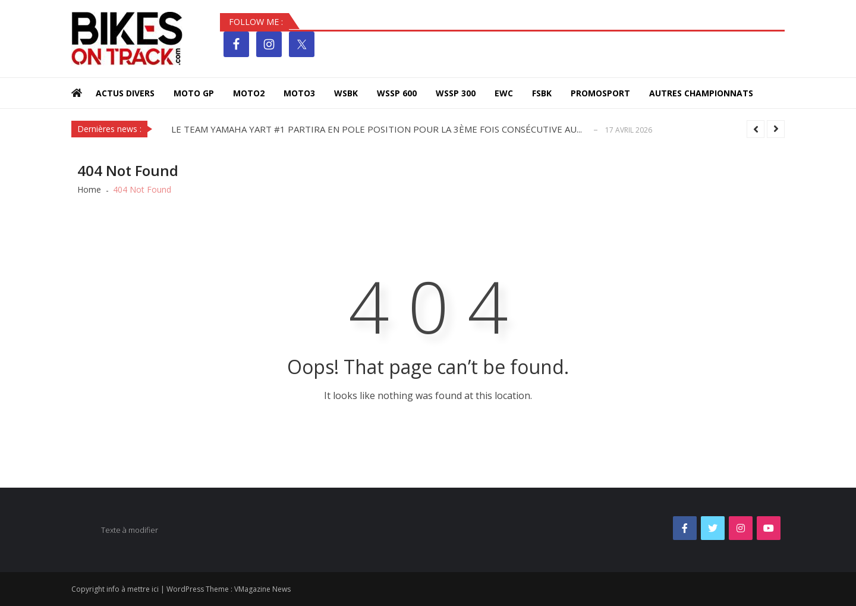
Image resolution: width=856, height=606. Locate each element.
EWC (504, 93)
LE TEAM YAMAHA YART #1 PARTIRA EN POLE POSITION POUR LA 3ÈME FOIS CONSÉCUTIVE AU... (376, 129)
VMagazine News (262, 589)
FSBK (542, 93)
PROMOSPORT (600, 93)
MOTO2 (249, 93)
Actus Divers (125, 93)
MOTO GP (194, 93)
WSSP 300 (456, 93)
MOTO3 (299, 93)
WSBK (346, 93)
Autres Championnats (701, 93)
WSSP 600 (397, 93)
